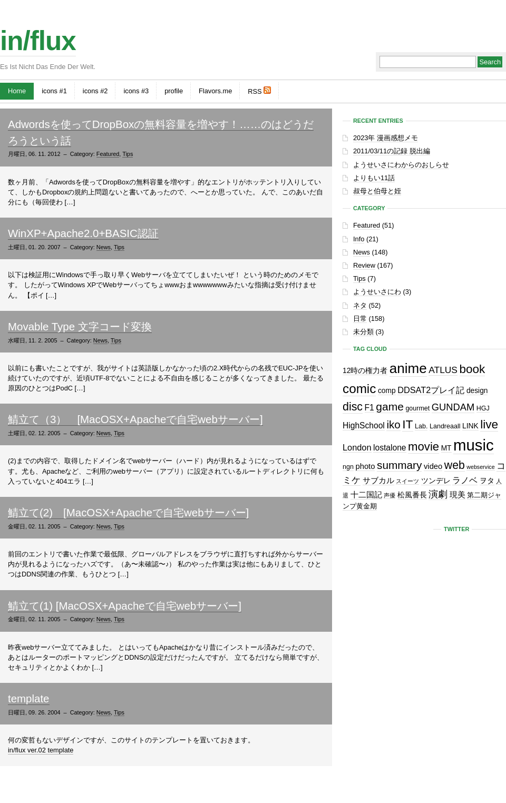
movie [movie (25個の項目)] (423, 446)
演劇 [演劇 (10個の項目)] (438, 494)
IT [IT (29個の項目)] (407, 424)
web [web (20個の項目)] (454, 465)
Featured (108, 154)
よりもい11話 (374, 178)
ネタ (360, 305)
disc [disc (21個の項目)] (353, 406)
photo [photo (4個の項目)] (365, 466)
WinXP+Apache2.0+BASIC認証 (83, 233)
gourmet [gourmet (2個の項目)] (417, 408)
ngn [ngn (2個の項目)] (348, 467)
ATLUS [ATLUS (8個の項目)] (443, 370)
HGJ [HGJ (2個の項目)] (483, 408)
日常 (360, 318)
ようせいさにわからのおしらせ (401, 165)
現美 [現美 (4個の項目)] (457, 495)
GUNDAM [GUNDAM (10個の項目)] (453, 407)
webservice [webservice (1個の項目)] (480, 467)
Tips (127, 154)
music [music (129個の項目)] (473, 445)
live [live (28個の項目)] (489, 424)
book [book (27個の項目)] (472, 369)
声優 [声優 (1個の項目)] (389, 495)
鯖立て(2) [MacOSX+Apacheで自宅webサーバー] (128, 512)
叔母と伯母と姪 (377, 191)
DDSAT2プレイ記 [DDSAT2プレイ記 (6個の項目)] (430, 390)
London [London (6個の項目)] (357, 447)
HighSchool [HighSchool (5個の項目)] (364, 425)
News (103, 247)
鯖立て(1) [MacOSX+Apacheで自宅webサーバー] (124, 606)
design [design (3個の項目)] (477, 391)
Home (17, 91)
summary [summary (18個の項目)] (399, 465)
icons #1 (54, 91)
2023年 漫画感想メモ (385, 138)
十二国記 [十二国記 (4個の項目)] (366, 495)
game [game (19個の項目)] (389, 406)
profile (173, 91)
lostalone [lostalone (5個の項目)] (389, 447)
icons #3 (136, 91)
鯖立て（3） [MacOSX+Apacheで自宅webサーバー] (135, 419)
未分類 (363, 332)
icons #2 (95, 91)
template (29, 698)
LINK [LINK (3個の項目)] (470, 426)
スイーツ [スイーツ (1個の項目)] (407, 481)
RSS (259, 90)
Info (358, 239)
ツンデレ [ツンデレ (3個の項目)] (436, 481)
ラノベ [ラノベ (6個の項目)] (465, 480)
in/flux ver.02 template (40, 750)
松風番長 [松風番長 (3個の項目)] (412, 495)
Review (364, 265)
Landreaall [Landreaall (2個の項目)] (445, 426)
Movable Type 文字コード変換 (80, 326)
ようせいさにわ (377, 292)
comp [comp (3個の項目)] (387, 391)
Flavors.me (215, 91)
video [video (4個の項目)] (433, 466)
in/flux (38, 41)
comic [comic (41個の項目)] (359, 388)
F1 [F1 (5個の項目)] (369, 407)
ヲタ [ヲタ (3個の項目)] (487, 481)
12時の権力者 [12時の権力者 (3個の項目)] (365, 371)
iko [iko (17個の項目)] (393, 424)
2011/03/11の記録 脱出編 (391, 151)
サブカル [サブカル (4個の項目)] (378, 480)
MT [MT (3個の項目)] (446, 448)
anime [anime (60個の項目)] (408, 368)
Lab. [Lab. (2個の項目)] (421, 426)
